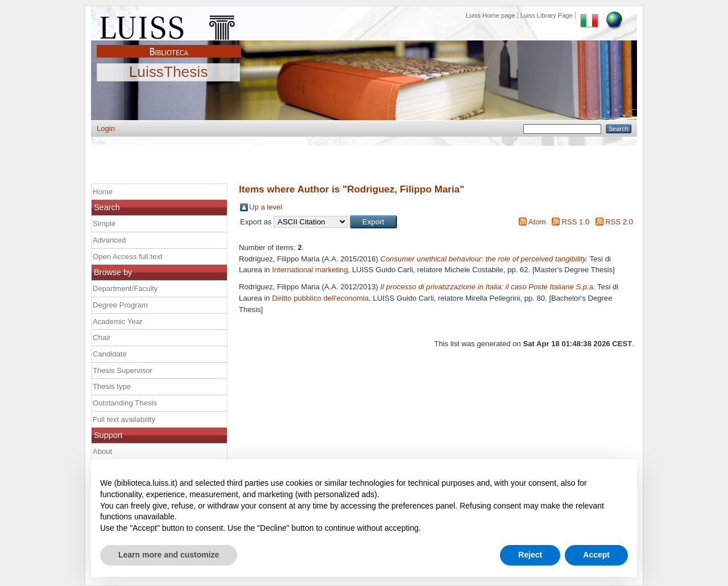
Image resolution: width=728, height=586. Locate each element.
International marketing (310, 269)
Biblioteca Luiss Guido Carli (169, 45)
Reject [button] (530, 554)
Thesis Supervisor (122, 370)
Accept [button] (596, 554)
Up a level (265, 207)
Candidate (110, 354)
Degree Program (120, 305)
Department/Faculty (125, 288)
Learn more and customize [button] (168, 554)
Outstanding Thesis (125, 403)
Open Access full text (127, 256)
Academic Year (117, 321)
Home (103, 191)
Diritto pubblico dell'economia (320, 298)
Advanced (109, 240)
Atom (537, 222)
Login (106, 128)
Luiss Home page (490, 15)
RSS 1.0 (575, 222)
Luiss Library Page (546, 15)
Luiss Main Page (169, 25)
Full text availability (124, 419)
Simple (104, 223)
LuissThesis (168, 72)
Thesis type (112, 386)
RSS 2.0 (619, 222)
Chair (101, 337)
